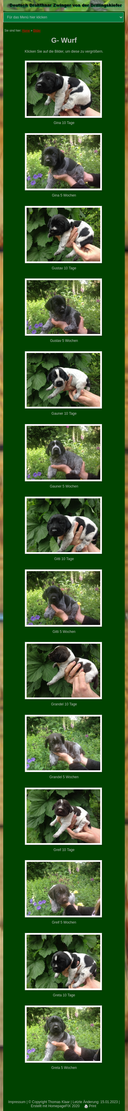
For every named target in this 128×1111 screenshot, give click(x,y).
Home (26, 30)
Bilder (37, 30)
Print (90, 1106)
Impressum (16, 1102)
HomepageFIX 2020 (63, 1106)
